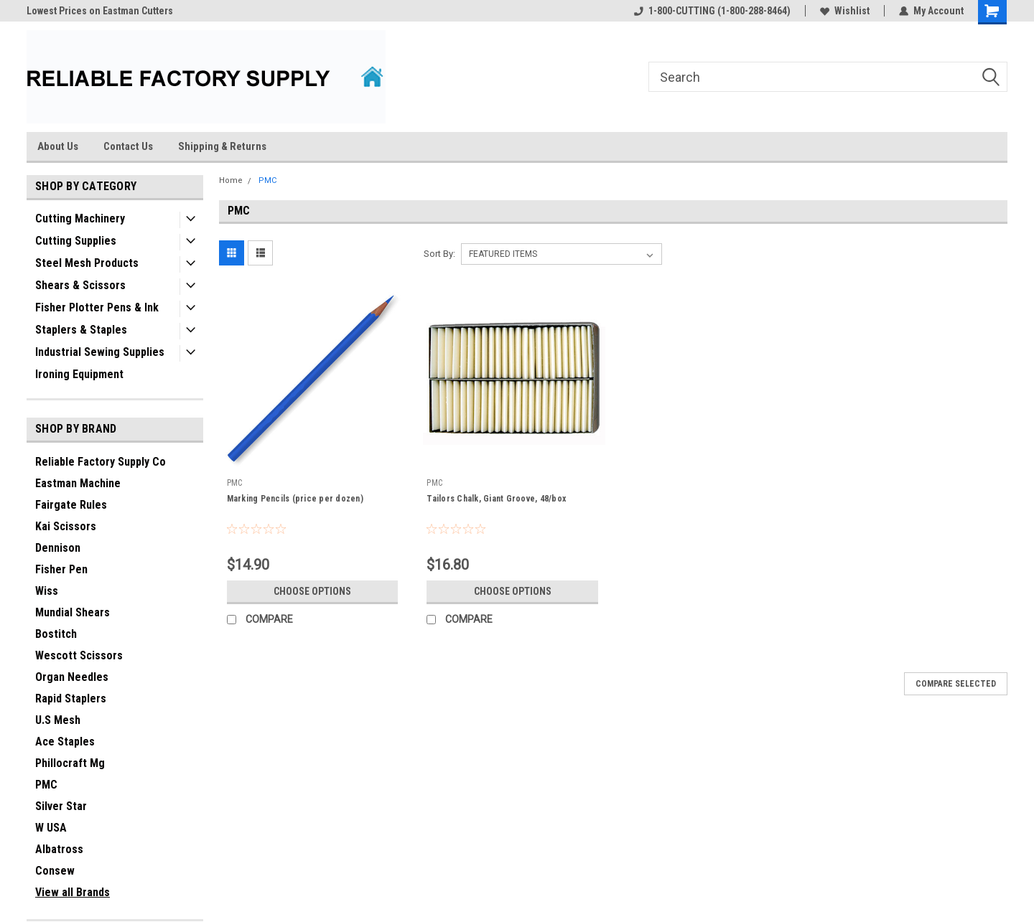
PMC (46, 784)
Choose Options (312, 591)
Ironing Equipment (79, 374)
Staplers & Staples (81, 330)
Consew (55, 871)
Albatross (59, 849)
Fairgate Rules (71, 505)
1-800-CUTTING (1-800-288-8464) (712, 11)
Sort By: (439, 253)
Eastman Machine (78, 483)
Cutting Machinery (80, 218)
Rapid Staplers (70, 698)
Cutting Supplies (75, 241)
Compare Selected (956, 684)
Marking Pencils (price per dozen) (295, 499)
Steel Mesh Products (87, 263)
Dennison (57, 548)
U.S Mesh (57, 720)
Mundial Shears (72, 612)
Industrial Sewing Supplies (99, 352)
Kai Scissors (65, 526)
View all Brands (72, 892)
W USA (51, 827)
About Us (57, 146)
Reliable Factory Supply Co (100, 462)
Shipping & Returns (222, 146)
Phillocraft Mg (70, 763)
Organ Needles (71, 677)
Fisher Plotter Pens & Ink (97, 307)
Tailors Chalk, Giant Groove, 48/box (496, 499)
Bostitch (56, 634)
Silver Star (61, 806)
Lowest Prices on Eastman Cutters (100, 11)
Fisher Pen (61, 569)
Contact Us (128, 146)
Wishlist (845, 11)
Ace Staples (65, 741)
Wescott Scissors (79, 655)
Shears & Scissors (80, 285)
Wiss (46, 591)
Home (231, 180)
